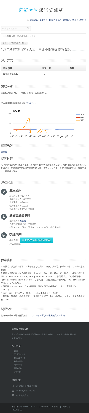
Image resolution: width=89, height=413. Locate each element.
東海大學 (15, 406)
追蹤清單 (43, 19)
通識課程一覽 (19, 357)
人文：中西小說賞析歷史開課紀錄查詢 (47, 315)
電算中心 (55, 406)
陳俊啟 (4, 151)
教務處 (65, 406)
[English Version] (79, 19)
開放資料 (18, 368)
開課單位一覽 (19, 354)
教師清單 (18, 371)
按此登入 (31, 103)
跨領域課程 (19, 361)
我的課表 (34, 19)
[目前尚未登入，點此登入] (60, 19)
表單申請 (18, 364)
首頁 (16, 351)
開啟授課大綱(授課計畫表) (36, 240)
